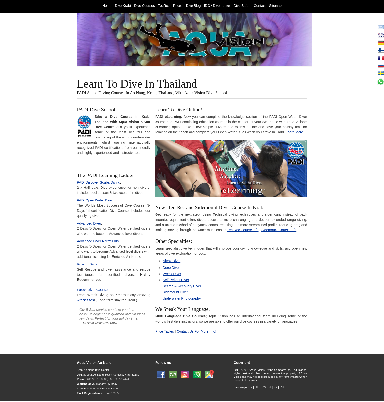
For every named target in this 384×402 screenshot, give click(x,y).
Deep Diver (171, 268)
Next (310, 70)
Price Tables (164, 331)
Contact (259, 6)
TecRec (164, 6)
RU (282, 387)
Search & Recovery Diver (182, 286)
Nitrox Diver (171, 261)
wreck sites (85, 300)
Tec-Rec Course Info (243, 230)
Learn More (294, 132)
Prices (178, 6)
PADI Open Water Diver (95, 200)
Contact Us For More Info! (196, 331)
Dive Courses (144, 6)
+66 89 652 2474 (118, 379)
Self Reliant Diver (176, 280)
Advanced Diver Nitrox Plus (98, 241)
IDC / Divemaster (217, 6)
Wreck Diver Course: (92, 290)
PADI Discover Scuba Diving (98, 182)
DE (257, 387)
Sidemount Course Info (278, 230)
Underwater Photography (182, 298)
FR (275, 387)
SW (263, 387)
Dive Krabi (123, 6)
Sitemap (275, 6)
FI (270, 387)
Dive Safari (242, 6)
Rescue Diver (87, 264)
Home (106, 6)
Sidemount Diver (175, 292)
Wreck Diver (172, 274)
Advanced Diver (89, 223)
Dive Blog (193, 6)
